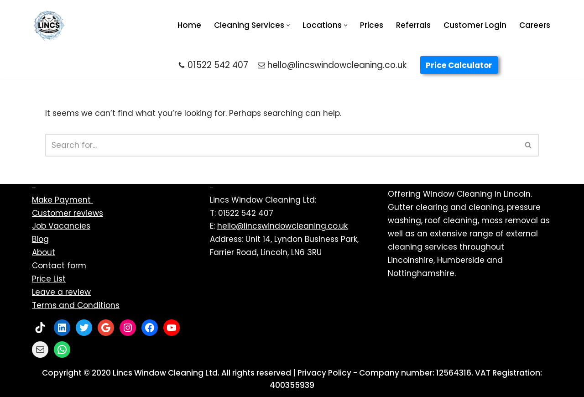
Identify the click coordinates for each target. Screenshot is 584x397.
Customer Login (474, 25)
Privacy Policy (324, 372)
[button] (288, 25)
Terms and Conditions (76, 305)
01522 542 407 (218, 65)
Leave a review (61, 292)
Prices (371, 25)
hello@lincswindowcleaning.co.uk (337, 65)
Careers (534, 25)
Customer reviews (67, 213)
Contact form (59, 265)
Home (189, 25)
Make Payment (62, 199)
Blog (40, 239)
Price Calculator (459, 65)
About (43, 252)
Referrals (413, 25)
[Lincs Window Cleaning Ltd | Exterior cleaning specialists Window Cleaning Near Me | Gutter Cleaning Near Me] (49, 25)
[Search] (281, 145)
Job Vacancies (61, 225)
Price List (49, 278)
